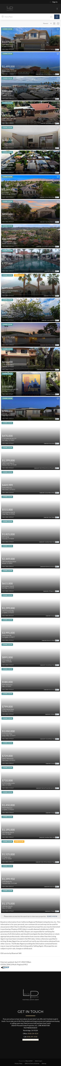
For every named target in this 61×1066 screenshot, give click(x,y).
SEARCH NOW (52, 916)
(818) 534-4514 (33, 1033)
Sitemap (44, 1063)
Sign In (53, 2)
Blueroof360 (29, 1061)
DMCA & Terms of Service (32, 1063)
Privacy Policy (18, 1063)
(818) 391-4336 (32, 1037)
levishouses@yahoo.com (30, 1040)
